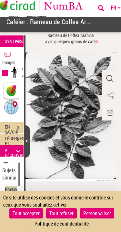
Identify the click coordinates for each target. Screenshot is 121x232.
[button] (11, 107)
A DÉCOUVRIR (14, 151)
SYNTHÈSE (14, 41)
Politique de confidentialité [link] (62, 223)
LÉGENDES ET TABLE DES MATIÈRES (14, 140)
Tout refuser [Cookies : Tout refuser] (61, 213)
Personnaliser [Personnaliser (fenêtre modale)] (97, 213)
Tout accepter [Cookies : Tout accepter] (26, 213)
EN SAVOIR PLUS (14, 128)
